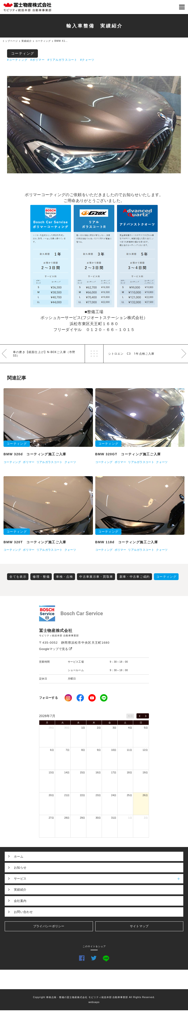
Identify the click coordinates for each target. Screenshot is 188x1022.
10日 (113, 750)
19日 (145, 772)
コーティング (22, 53)
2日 (99, 727)
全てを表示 (17, 576)
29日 (51, 727)
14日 (66, 772)
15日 (82, 772)
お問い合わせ (23, 912)
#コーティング (17, 59)
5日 (146, 727)
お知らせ (20, 867)
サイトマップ (139, 926)
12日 (145, 750)
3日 (114, 727)
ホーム (18, 856)
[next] (146, 715)
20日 (51, 795)
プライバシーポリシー (48, 926)
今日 (130, 716)
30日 (66, 727)
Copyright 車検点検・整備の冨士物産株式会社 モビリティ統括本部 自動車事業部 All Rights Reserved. (94, 997)
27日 (51, 818)
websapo (94, 1002)
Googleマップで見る (55, 649)
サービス (98, 878)
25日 (129, 795)
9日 (99, 750)
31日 (113, 818)
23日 (98, 795)
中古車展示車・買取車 (96, 576)
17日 (113, 772)
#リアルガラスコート (62, 59)
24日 (113, 795)
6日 (52, 750)
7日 (67, 750)
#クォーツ (87, 59)
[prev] (139, 715)
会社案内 (20, 901)
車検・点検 (64, 576)
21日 (66, 795)
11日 (129, 750)
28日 (66, 818)
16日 (98, 772)
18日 (129, 772)
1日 (83, 727)
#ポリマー (37, 59)
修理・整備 (41, 576)
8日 (83, 750)
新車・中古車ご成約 (135, 576)
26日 (145, 795)
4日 (130, 727)
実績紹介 (20, 889)
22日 (82, 795)
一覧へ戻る (94, 354)
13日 (51, 772)
